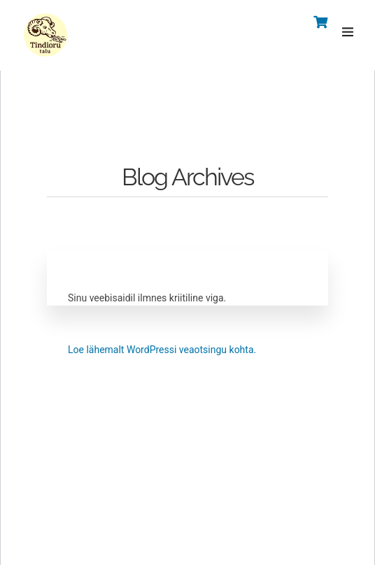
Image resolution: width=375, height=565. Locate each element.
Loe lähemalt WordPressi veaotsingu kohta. (162, 349)
